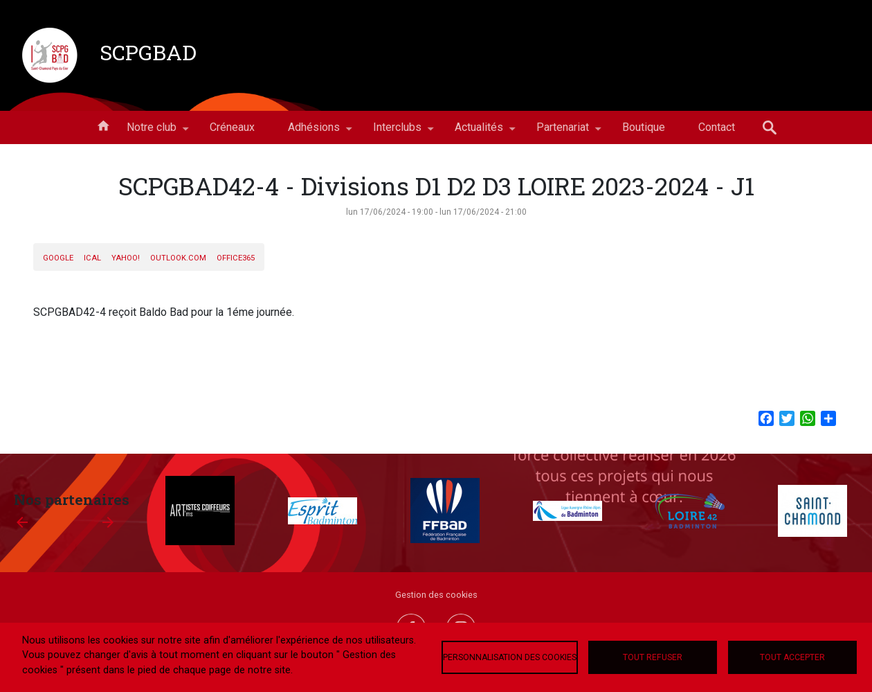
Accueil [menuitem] (103, 125)
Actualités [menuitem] (479, 132)
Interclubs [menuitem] (397, 132)
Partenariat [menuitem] (563, 132)
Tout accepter (792, 657)
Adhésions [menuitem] (313, 132)
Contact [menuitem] (716, 127)
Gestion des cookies (436, 594)
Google (58, 258)
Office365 (236, 258)
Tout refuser (652, 657)
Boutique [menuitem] (643, 127)
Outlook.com (178, 258)
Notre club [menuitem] (151, 132)
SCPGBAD (148, 52)
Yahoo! (125, 258)
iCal (92, 258)
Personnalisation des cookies (509, 657)
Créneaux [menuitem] (232, 127)
